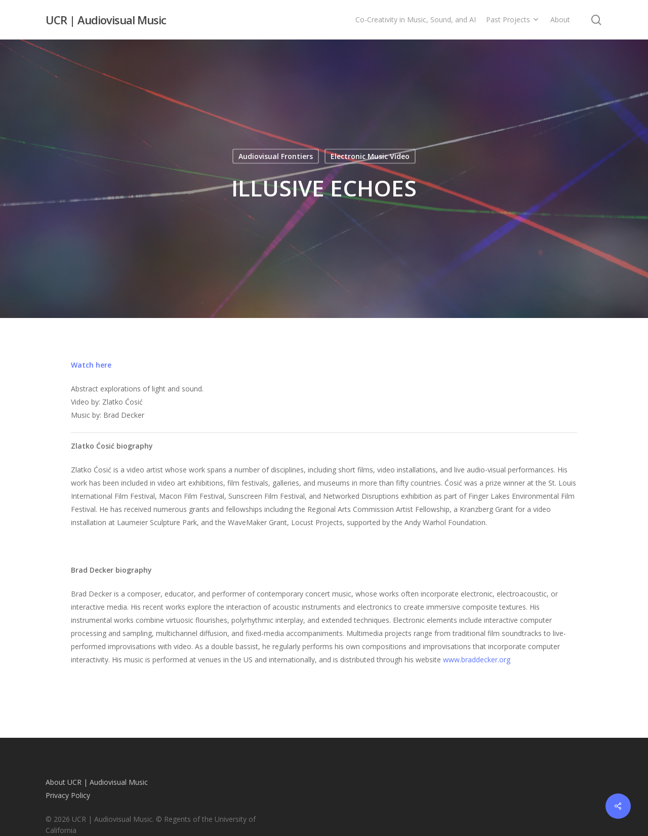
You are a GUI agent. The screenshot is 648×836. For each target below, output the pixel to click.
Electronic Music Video (370, 156)
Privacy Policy (68, 795)
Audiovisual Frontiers (275, 156)
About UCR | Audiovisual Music (97, 782)
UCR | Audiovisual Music (106, 19)
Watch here (91, 365)
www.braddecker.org (476, 659)
